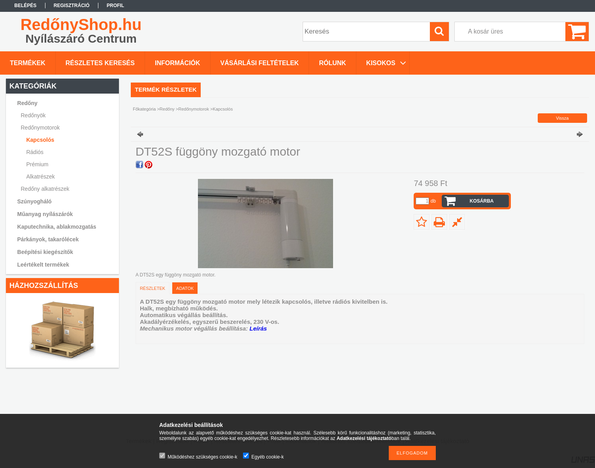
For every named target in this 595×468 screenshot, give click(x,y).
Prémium (37, 164)
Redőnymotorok (193, 109)
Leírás (258, 328)
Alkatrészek (40, 176)
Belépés (25, 5)
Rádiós (34, 152)
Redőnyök (33, 115)
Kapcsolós (40, 140)
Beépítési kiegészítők (45, 252)
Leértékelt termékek (43, 264)
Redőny (167, 109)
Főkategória (144, 109)
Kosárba (482, 201)
